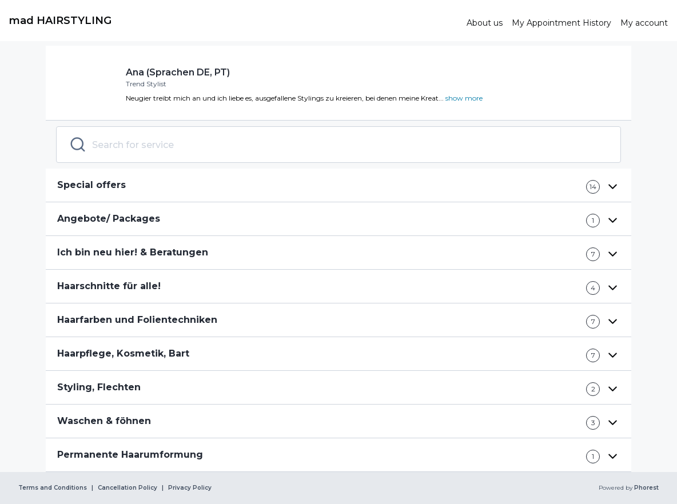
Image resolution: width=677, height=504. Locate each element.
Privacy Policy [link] (190, 488)
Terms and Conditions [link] (52, 488)
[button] (338, 185)
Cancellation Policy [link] (127, 488)
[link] (233, 20)
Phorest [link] (645, 488)
